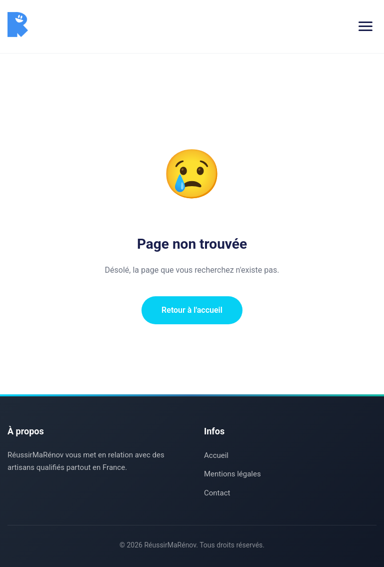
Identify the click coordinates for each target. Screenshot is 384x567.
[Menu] (365, 26)
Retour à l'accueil (192, 310)
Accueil (216, 455)
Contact (217, 492)
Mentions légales (232, 473)
